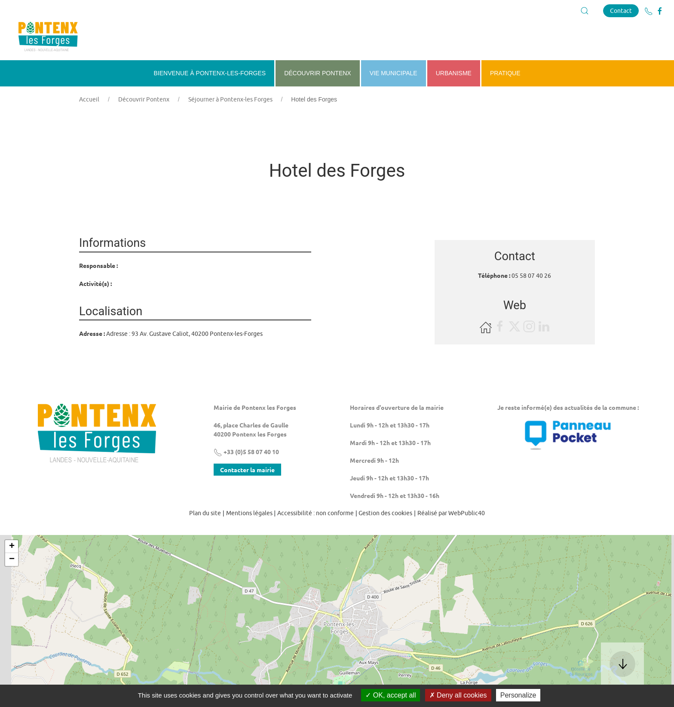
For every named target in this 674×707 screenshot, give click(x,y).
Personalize (518, 695)
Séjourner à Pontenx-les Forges (230, 99)
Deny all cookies (458, 695)
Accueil (89, 99)
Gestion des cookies (385, 513)
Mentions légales (249, 513)
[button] (584, 10)
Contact (621, 10)
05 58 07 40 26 (531, 275)
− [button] (12, 559)
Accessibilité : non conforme (315, 513)
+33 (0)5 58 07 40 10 (246, 451)
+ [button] (12, 546)
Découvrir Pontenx (143, 99)
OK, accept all (390, 695)
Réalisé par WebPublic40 (451, 513)
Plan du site (205, 513)
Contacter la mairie (247, 469)
